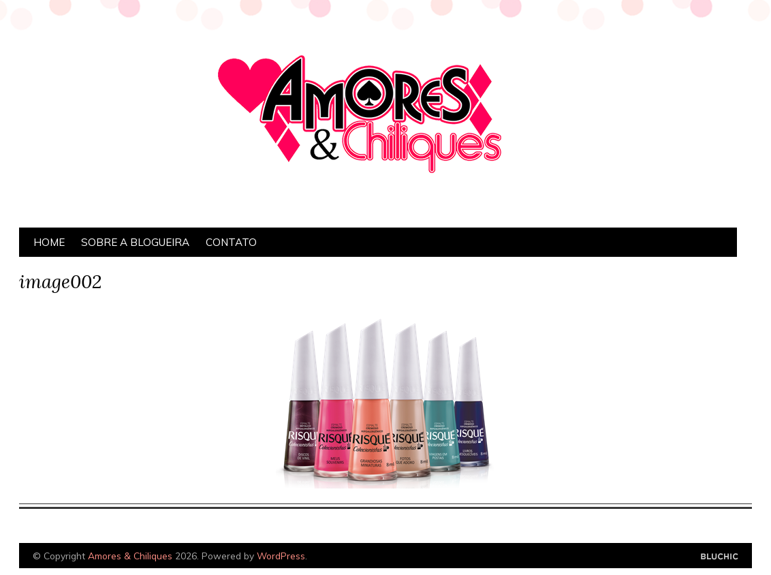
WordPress (281, 555)
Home (49, 242)
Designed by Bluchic (719, 557)
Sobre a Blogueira (135, 242)
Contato (231, 242)
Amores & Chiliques (130, 555)
